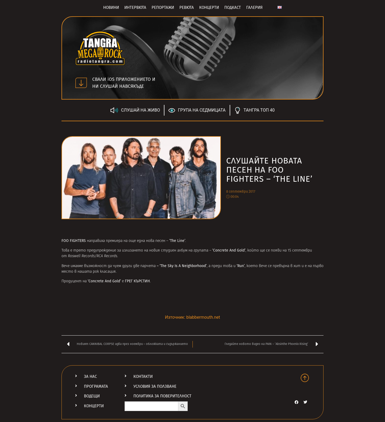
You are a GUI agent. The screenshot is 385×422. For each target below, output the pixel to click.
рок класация (104, 272)
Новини (111, 7)
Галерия (254, 7)
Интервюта (135, 7)
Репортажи (163, 7)
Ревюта (186, 7)
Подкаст (232, 7)
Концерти (209, 7)
